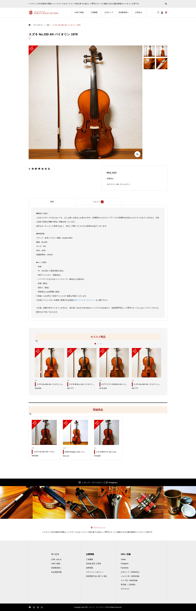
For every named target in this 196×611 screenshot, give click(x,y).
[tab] (52, 201)
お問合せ (138, 12)
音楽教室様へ (123, 12)
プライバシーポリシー (95, 572)
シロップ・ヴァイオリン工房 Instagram (99, 482)
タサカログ (125, 589)
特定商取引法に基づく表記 (96, 576)
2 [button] (98, 343)
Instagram (124, 564)
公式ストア (108, 12)
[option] (49, 368)
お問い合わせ (56, 559)
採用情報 (89, 568)
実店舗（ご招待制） (128, 585)
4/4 (117, 184)
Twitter (123, 559)
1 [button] (95, 343)
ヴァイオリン (125, 184)
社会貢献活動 (56, 572)
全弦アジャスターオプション (84, 300)
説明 (52, 202)
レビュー (98, 201)
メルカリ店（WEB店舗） (130, 576)
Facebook (124, 568)
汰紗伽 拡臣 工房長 (93, 564)
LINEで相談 (79, 12)
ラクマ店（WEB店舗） (130, 580)
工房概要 (94, 12)
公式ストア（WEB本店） (130, 572)
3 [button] (100, 343)
